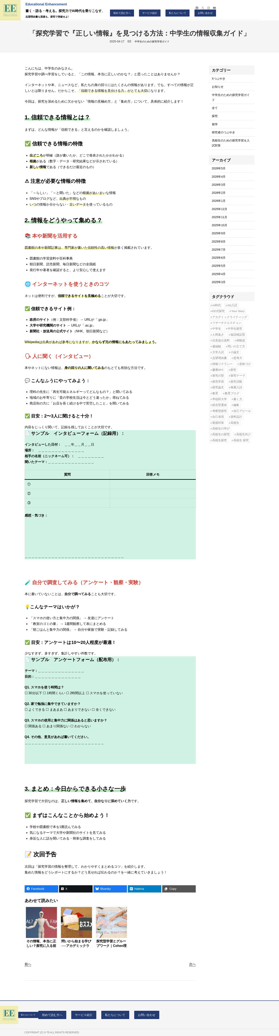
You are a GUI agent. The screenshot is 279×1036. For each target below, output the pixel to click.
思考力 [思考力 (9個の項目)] (237, 358)
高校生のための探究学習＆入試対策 (231, 143)
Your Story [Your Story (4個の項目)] (237, 311)
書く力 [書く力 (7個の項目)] (237, 399)
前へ (28, 964)
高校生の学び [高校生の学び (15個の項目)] (221, 428)
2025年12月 (219, 209)
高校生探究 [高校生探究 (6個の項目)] (219, 440)
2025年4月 (219, 274)
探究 (215, 116)
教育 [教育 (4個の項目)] (215, 393)
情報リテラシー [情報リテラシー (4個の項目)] (222, 364)
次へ (192, 964)
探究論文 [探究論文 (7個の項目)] (218, 387)
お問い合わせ (205, 13)
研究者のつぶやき (223, 132)
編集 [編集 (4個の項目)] (236, 405)
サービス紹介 (149, 13)
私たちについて (177, 13)
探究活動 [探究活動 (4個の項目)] (236, 381)
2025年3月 (219, 282)
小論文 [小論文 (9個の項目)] (235, 352)
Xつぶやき (218, 78)
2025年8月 (219, 241)
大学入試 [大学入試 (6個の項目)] (218, 352)
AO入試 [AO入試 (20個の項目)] (232, 305)
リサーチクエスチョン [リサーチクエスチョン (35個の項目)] (226, 322)
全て (215, 108)
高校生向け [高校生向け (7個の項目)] (243, 434)
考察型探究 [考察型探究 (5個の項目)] (219, 411)
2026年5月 (219, 168)
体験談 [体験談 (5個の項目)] (240, 340)
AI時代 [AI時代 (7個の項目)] (216, 305)
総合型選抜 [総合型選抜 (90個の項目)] (219, 405)
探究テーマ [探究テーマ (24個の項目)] (238, 375)
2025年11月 (219, 217)
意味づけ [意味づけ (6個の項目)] (245, 364)
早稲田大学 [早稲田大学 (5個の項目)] (219, 399)
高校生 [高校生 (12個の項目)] (235, 422)
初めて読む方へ (122, 13)
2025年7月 (219, 249)
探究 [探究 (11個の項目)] (233, 369)
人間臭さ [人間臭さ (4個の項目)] (218, 334)
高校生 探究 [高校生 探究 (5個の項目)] (241, 440)
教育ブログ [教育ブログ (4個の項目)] (232, 393)
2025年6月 (219, 257)
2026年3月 (219, 184)
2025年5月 (219, 265)
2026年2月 (219, 192)
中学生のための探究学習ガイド (152, 41)
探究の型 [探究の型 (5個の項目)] (218, 375)
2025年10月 (219, 225)
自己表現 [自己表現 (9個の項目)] (218, 416)
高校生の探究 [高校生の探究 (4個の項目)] (221, 434)
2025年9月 (219, 233)
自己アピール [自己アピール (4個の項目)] (242, 411)
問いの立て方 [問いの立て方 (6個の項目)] (236, 346)
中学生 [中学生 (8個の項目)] (216, 328)
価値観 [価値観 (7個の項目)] (216, 346)
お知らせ (217, 86)
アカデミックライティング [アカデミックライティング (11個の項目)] (229, 317)
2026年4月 (219, 176)
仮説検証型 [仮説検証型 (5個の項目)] (238, 334)
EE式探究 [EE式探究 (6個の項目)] (218, 311)
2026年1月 (219, 200)
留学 (215, 124)
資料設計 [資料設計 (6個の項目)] (236, 416)
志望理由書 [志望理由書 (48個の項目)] (219, 358)
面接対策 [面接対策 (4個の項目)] (218, 422)
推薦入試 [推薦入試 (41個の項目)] (236, 387)
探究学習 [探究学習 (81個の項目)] (218, 381)
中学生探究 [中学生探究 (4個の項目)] (235, 328)
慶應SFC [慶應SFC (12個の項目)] (218, 369)
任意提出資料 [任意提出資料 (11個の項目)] (221, 340)
